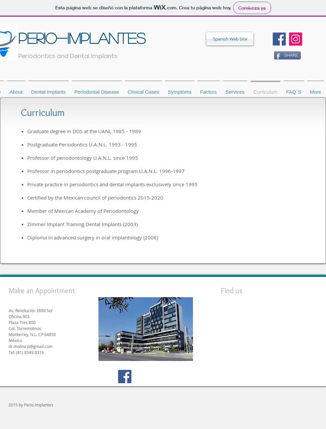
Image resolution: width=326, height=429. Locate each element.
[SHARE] (287, 55)
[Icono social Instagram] (295, 39)
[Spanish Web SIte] (229, 38)
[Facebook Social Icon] (279, 39)
